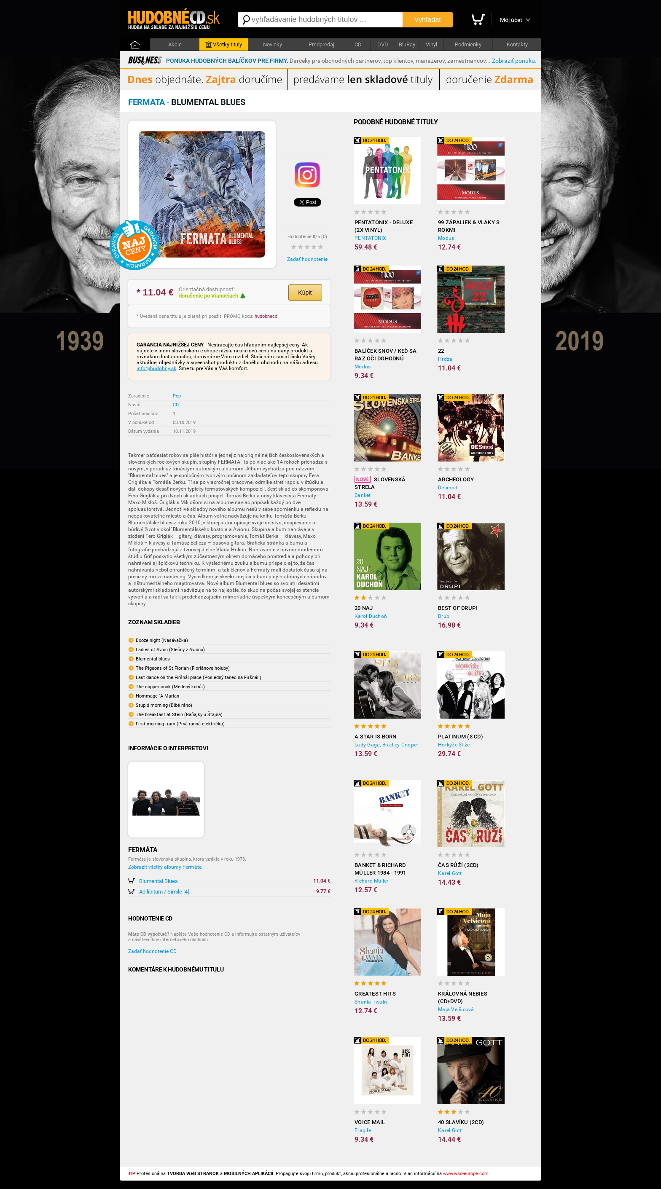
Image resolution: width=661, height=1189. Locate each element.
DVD (382, 44)
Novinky (272, 44)
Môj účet (511, 19)
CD (358, 44)
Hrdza (445, 359)
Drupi (444, 616)
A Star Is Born (376, 736)
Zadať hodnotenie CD (152, 951)
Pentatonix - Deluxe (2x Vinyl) (384, 226)
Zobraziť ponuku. (514, 60)
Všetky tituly (223, 44)
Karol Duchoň (371, 616)
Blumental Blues (158, 881)
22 (441, 351)
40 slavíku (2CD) (461, 1122)
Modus (446, 238)
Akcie (175, 44)
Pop (177, 396)
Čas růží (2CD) (458, 865)
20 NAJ (364, 608)
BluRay (407, 44)
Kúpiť (305, 292)
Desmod (448, 488)
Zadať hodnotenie (307, 259)
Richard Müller (372, 881)
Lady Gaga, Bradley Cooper (386, 745)
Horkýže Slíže (454, 745)
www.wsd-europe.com (466, 1173)
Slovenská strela (380, 483)
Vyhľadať (427, 19)
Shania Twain (371, 1002)
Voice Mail (370, 1122)
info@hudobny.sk (156, 368)
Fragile (363, 1130)
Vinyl (431, 44)
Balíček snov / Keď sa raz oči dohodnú (385, 355)
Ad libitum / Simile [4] (164, 891)
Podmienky (468, 44)
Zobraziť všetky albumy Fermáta (165, 867)
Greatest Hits (375, 993)
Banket (363, 495)
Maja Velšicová (456, 1009)
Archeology (456, 479)
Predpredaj (321, 44)
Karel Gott (450, 873)
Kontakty (517, 44)
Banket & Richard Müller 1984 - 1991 (380, 869)
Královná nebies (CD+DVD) (462, 997)
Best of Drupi (457, 608)
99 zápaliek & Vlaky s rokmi (469, 226)
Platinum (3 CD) (460, 736)
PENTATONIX (371, 238)
